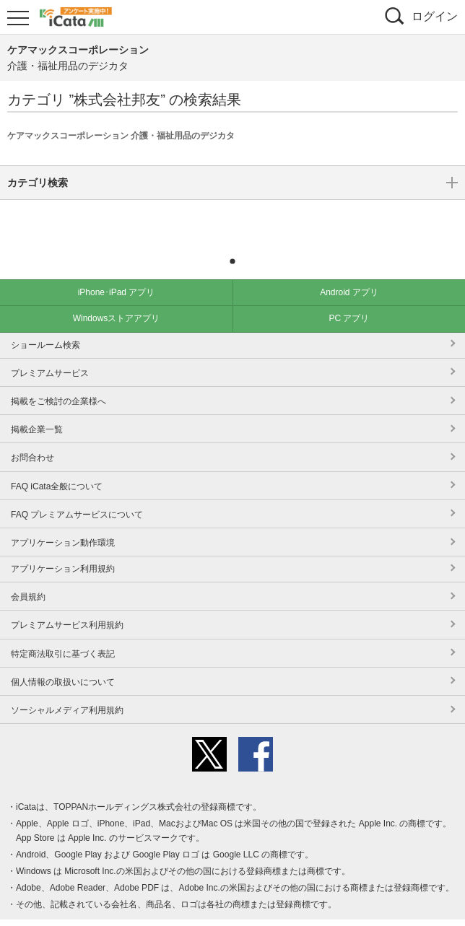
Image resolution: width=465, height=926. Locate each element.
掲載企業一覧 (37, 408)
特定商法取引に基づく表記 (63, 632)
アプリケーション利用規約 (63, 547)
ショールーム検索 (45, 323)
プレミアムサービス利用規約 (67, 603)
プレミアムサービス (50, 351)
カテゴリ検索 (232, 218)
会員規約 (28, 575)
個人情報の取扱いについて (63, 660)
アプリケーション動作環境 (63, 521)
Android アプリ (349, 271)
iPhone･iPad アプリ (116, 271)
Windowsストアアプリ (116, 297)
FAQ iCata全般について (57, 465)
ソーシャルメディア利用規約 (67, 688)
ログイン (435, 16)
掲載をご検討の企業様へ (58, 380)
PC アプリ (349, 297)
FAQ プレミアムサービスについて (77, 493)
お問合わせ (32, 436)
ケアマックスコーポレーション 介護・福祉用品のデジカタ (121, 136)
